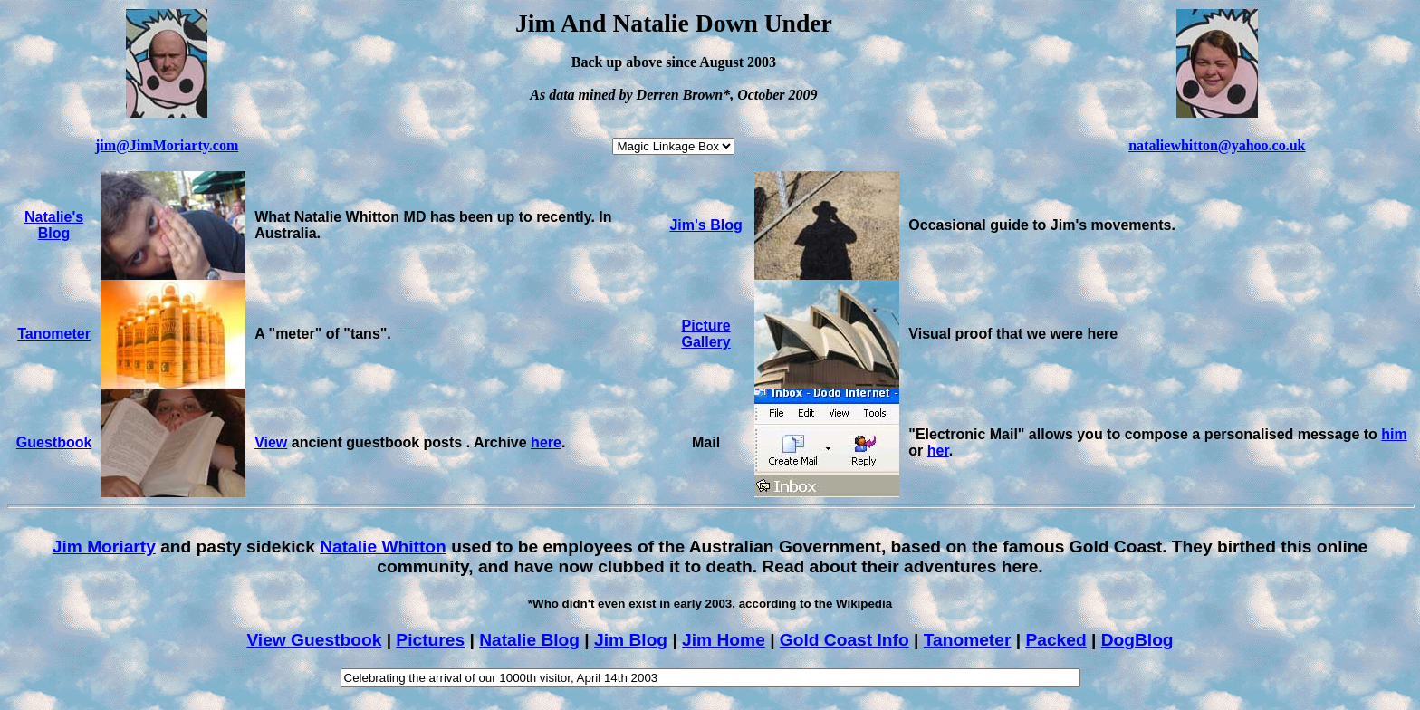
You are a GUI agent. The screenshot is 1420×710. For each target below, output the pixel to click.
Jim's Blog (705, 225)
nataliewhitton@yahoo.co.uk (1216, 145)
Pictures (430, 639)
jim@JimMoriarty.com (166, 145)
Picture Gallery (705, 334)
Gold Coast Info (844, 639)
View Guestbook (313, 639)
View (270, 442)
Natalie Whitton (383, 546)
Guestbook (54, 442)
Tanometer (54, 333)
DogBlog (1137, 639)
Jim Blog (630, 639)
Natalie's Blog (53, 225)
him (1393, 434)
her (938, 450)
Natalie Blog (529, 639)
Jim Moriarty (104, 546)
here (546, 442)
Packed (1055, 639)
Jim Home (723, 639)
